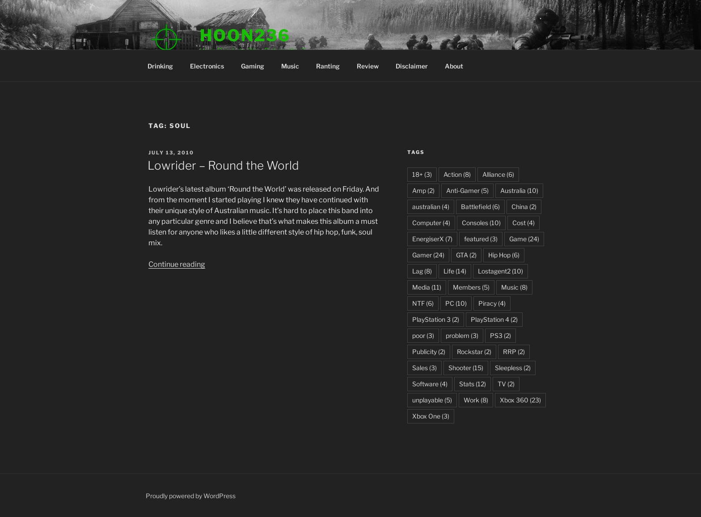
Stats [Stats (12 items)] (472, 384)
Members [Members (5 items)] (471, 287)
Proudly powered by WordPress (191, 496)
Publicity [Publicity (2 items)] (428, 351)
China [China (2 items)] (523, 206)
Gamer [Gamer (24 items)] (428, 255)
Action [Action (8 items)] (457, 174)
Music (290, 66)
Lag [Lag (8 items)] (422, 271)
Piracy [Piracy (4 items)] (492, 303)
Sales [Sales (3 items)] (424, 368)
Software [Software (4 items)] (430, 384)
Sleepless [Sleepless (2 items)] (513, 368)
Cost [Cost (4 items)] (523, 222)
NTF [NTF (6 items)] (423, 303)
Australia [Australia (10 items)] (519, 190)
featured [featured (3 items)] (481, 239)
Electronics (207, 66)
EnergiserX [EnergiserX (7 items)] (432, 239)
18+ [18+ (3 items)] (422, 174)
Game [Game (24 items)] (524, 239)
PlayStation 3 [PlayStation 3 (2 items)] (435, 319)
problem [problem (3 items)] (462, 335)
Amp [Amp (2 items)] (423, 190)
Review (368, 66)
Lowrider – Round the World (223, 165)
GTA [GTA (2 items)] (466, 255)
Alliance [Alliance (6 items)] (498, 174)
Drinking (160, 66)
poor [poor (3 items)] (423, 335)
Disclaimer (412, 66)
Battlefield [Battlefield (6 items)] (480, 206)
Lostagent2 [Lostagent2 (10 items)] (500, 271)
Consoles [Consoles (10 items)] (481, 222)
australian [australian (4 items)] (430, 206)
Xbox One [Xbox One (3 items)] (430, 416)
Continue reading (176, 264)
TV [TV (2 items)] (506, 384)
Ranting (328, 66)
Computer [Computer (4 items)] (431, 222)
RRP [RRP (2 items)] (514, 351)
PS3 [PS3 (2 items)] (500, 335)
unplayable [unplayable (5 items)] (432, 400)
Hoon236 (245, 35)
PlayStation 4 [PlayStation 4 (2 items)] (494, 319)
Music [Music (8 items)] (514, 287)
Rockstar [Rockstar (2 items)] (474, 351)
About (454, 66)
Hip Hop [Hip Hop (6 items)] (503, 255)
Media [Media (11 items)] (426, 287)
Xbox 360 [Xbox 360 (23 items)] (520, 400)
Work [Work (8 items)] (476, 400)
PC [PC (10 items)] (456, 303)
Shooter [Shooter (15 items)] (465, 368)
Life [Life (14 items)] (454, 271)
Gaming (252, 66)
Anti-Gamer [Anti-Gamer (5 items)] (467, 190)
